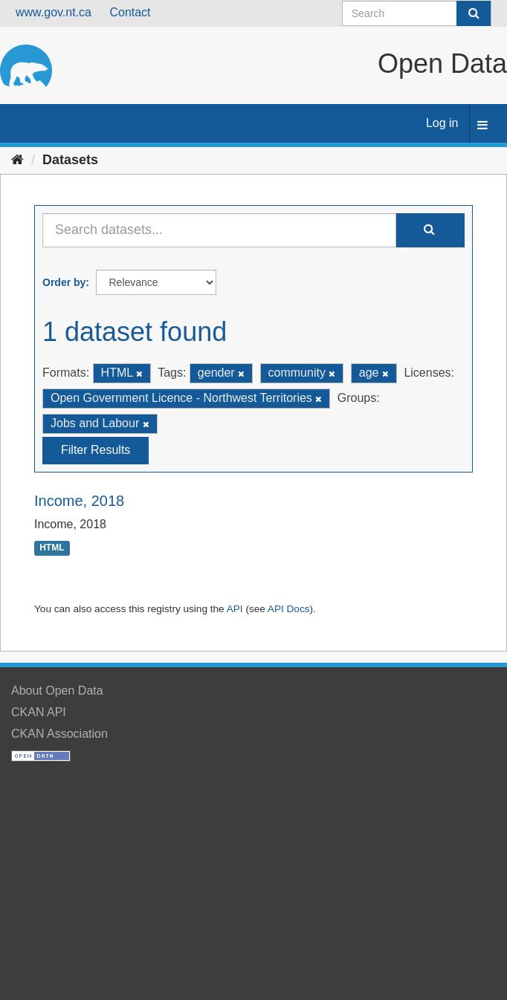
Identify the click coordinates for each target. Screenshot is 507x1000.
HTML (51, 547)
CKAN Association (59, 733)
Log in (442, 123)
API (235, 608)
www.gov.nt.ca (53, 12)
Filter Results (95, 450)
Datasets (70, 159)
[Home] (17, 159)
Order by (63, 282)
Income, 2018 (79, 501)
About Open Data (57, 690)
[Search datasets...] (219, 230)
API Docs (289, 608)
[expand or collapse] (482, 126)
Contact (129, 12)
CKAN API (38, 712)
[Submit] (473, 13)
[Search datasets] (416, 13)
